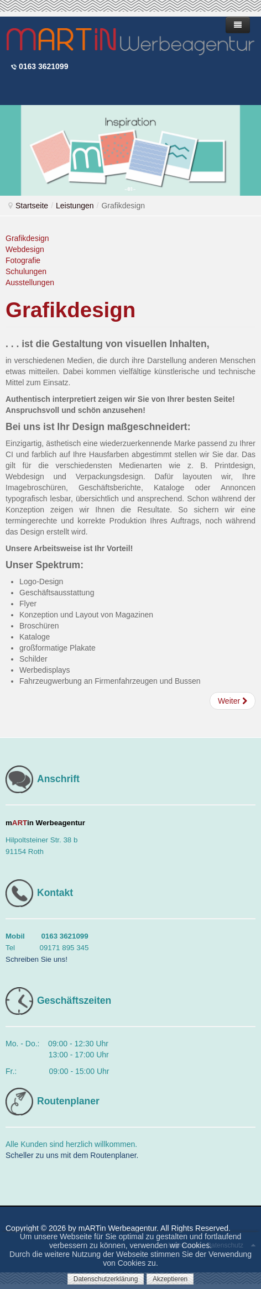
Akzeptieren (170, 1279)
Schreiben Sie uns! (36, 959)
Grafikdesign (27, 238)
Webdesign (25, 249)
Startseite (31, 205)
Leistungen (75, 205)
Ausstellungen (30, 282)
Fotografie (23, 260)
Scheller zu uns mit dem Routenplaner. (72, 1155)
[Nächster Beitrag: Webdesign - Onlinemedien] (232, 701)
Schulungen (26, 271)
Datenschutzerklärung (106, 1279)
